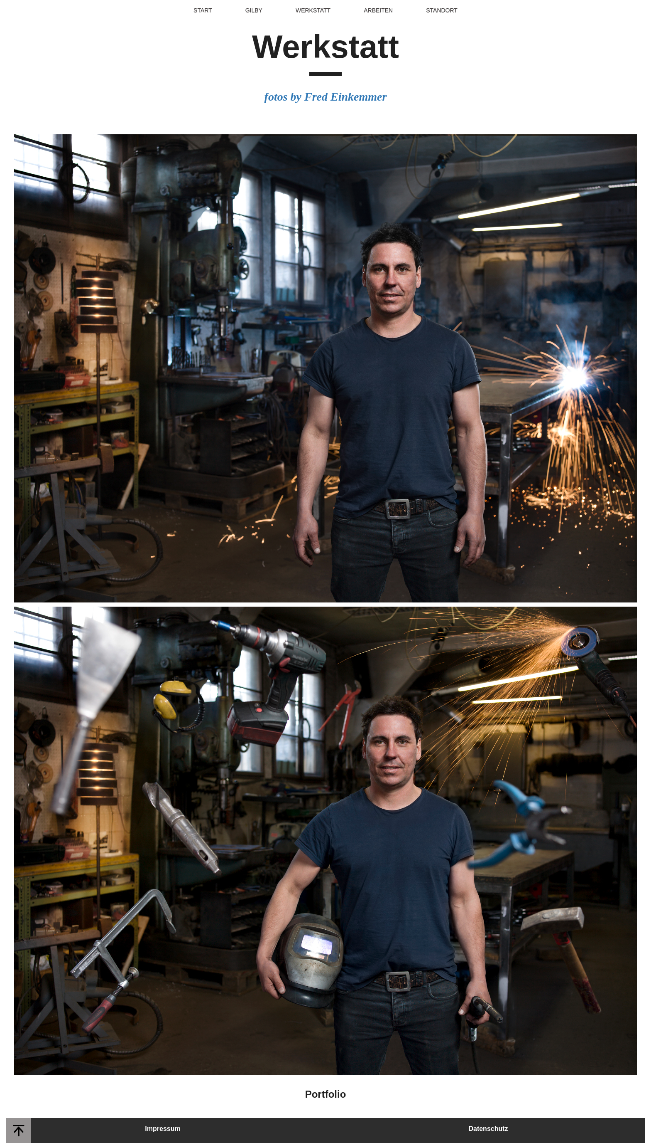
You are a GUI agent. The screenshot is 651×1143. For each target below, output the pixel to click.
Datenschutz (488, 1128)
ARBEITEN (378, 10)
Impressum (162, 1128)
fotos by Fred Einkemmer (325, 96)
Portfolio (325, 1094)
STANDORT (442, 10)
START (202, 10)
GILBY (253, 10)
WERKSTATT (313, 10)
